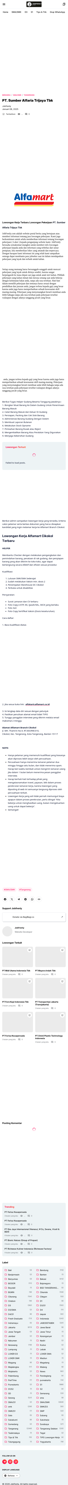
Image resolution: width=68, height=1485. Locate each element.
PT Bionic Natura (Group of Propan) (21, 1240)
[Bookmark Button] (64, 4)
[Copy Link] (39, 899)
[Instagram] (10, 1461)
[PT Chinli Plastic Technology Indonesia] (50, 1022)
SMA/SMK (16, 12)
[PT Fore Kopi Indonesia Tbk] (17, 988)
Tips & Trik (41, 12)
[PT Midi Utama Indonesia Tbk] (17, 957)
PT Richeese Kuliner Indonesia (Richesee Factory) (28, 1249)
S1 (32, 12)
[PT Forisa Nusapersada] (17, 1022)
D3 (26, 12)
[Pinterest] (25, 899)
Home (5, 12)
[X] (12, 899)
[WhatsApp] (32, 899)
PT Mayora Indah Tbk (45, 970)
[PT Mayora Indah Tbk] (50, 957)
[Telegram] (18, 899)
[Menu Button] (4, 4)
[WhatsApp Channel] (16, 1461)
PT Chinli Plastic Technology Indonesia (49, 1037)
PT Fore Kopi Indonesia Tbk (15, 1002)
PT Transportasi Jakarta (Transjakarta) (46, 1003)
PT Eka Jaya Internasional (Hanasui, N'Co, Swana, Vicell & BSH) (32, 1230)
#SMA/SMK (9, 889)
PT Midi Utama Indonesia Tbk (16, 970)
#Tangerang (25, 889)
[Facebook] (5, 899)
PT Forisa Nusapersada (13, 1036)
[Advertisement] (34, 54)
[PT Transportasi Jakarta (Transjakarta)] (50, 988)
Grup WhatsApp (57, 12)
